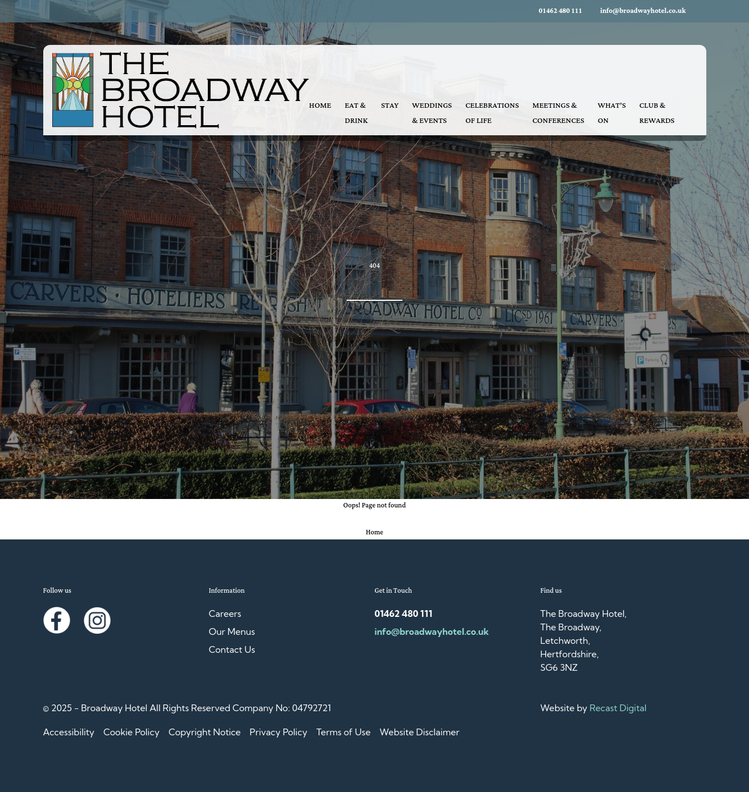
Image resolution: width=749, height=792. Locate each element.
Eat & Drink (356, 113)
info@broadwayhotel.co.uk (643, 10)
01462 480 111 (560, 10)
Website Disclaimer (420, 732)
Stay (389, 105)
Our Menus (232, 631)
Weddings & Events (432, 113)
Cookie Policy (131, 732)
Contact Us (232, 649)
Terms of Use (343, 732)
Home (320, 105)
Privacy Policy (278, 732)
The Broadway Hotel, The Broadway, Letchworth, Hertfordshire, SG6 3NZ (584, 640)
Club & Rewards (657, 113)
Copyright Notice (204, 732)
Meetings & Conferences (558, 113)
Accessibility (68, 732)
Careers (225, 613)
